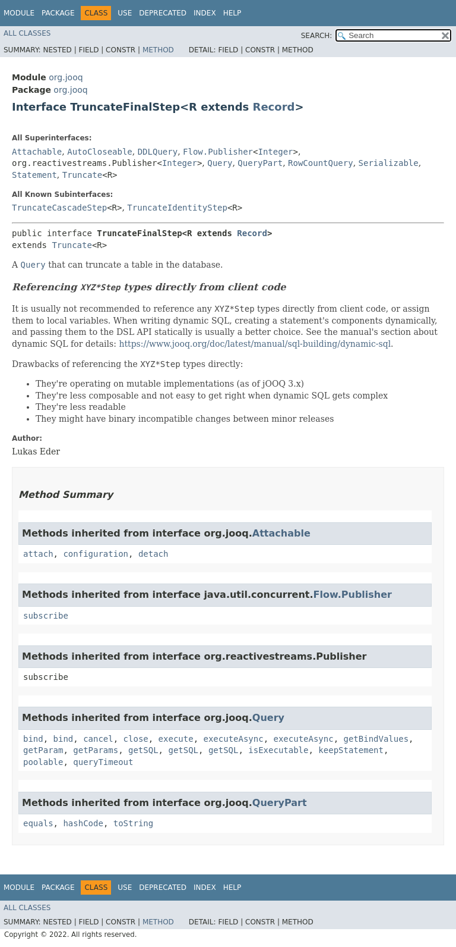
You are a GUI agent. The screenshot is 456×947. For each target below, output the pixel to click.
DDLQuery (158, 151)
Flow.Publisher (218, 151)
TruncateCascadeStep (59, 207)
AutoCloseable (99, 151)
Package (58, 13)
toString (133, 823)
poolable (43, 762)
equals (38, 823)
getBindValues (376, 739)
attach (38, 554)
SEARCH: (316, 36)
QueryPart (260, 163)
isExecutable (278, 750)
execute (176, 739)
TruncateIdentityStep (177, 207)
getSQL (143, 750)
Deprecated (162, 13)
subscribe (45, 615)
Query (219, 163)
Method (158, 50)
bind (33, 739)
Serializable (389, 163)
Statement (34, 175)
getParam (43, 750)
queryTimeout (103, 762)
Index (205, 13)
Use (125, 13)
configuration (95, 554)
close (136, 739)
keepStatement (351, 750)
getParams (95, 750)
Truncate (82, 175)
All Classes (27, 33)
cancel (98, 739)
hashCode (83, 823)
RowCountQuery (320, 163)
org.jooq (66, 77)
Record (274, 107)
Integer (275, 151)
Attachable (37, 151)
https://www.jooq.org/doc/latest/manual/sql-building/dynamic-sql (255, 344)
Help (232, 13)
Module (19, 13)
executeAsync (233, 739)
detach (153, 554)
